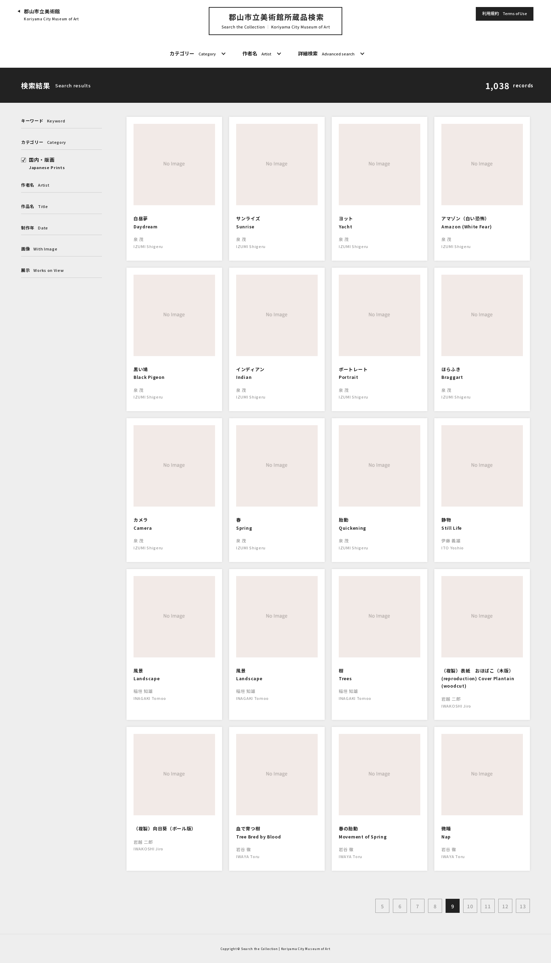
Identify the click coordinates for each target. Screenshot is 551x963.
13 (523, 906)
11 (488, 906)
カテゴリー (193, 54)
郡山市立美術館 (51, 15)
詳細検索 (326, 54)
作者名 (256, 54)
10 (470, 906)
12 (505, 906)
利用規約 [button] (504, 13)
